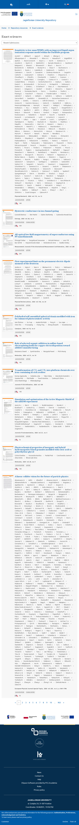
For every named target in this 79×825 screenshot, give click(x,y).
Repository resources (19, 28)
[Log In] (47, 4)
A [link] (27, 4)
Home (4, 28)
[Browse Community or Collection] (39, 43)
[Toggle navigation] (76, 14)
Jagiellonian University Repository (39, 20)
